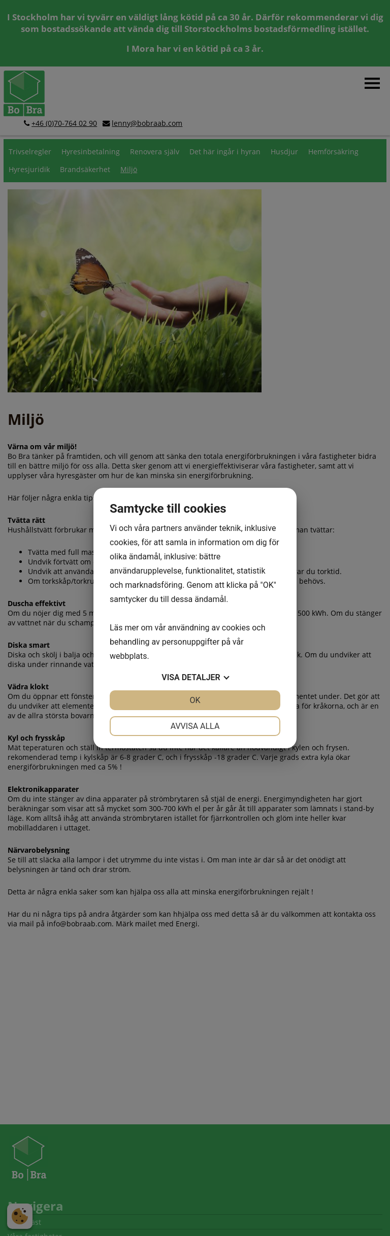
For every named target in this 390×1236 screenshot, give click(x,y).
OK (194, 700)
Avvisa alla (195, 726)
